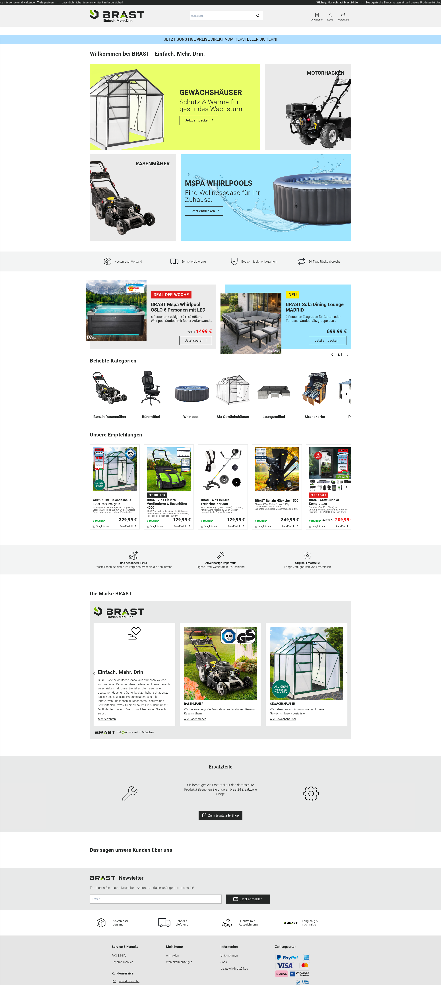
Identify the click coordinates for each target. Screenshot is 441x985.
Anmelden (172, 956)
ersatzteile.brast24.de (234, 969)
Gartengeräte (125, 30)
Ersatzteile (250, 30)
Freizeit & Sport (204, 30)
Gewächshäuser (176, 30)
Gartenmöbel (150, 30)
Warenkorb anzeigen (179, 962)
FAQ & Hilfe (119, 956)
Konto (330, 15)
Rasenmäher (102, 30)
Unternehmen (229, 956)
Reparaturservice (122, 962)
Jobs (223, 962)
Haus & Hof (229, 30)
